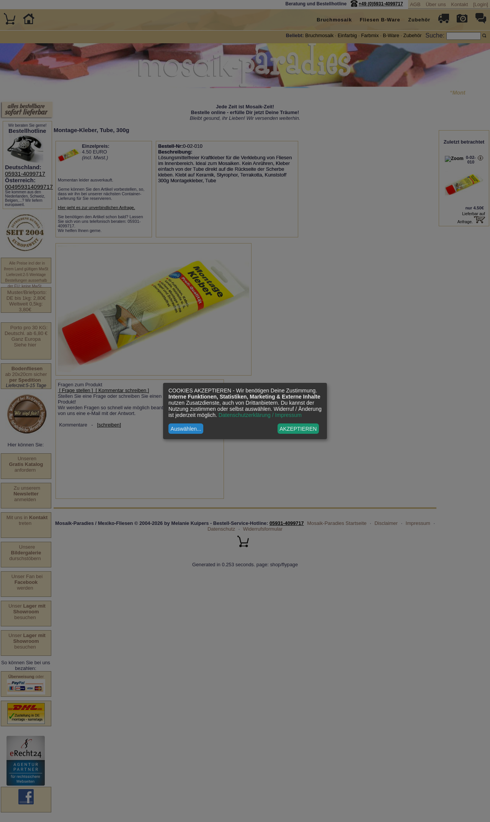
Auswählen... (186, 429)
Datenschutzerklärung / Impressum (260, 415)
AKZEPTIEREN (298, 429)
